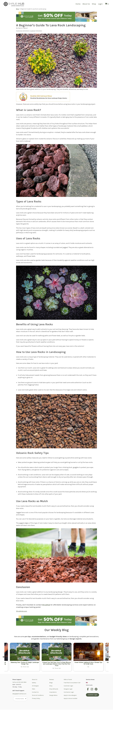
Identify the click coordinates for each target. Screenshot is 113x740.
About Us (86, 4)
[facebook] (88, 690)
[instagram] (92, 690)
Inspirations (53, 692)
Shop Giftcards (53, 689)
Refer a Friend (68, 679)
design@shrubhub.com (19, 694)
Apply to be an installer (70, 698)
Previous (3, 657)
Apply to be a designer (70, 695)
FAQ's (33, 689)
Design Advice (53, 695)
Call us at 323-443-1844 (19, 682)
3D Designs (35, 686)
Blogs (51, 682)
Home (78, 4)
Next (109, 657)
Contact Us (35, 692)
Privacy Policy (36, 698)
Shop (94, 4)
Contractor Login (69, 692)
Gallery (34, 682)
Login (100, 4)
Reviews (51, 679)
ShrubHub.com (21, 611)
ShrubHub (46, 605)
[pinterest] (96, 690)
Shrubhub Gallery (20, 699)
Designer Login (68, 689)
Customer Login (68, 686)
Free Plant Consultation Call (72, 682)
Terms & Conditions (38, 695)
